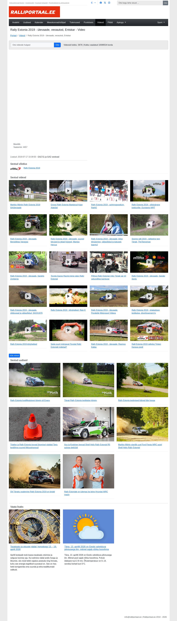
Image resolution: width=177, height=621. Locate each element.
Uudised (27, 22)
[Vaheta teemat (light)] (93, 3)
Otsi (165, 3)
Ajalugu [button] (120, 22)
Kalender (39, 22)
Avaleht (15, 22)
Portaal (13, 36)
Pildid (110, 22)
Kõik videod (14, 356)
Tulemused (75, 22)
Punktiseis (88, 22)
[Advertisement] (115, 11)
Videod (100, 22)
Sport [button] (160, 22)
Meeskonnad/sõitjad (56, 22)
